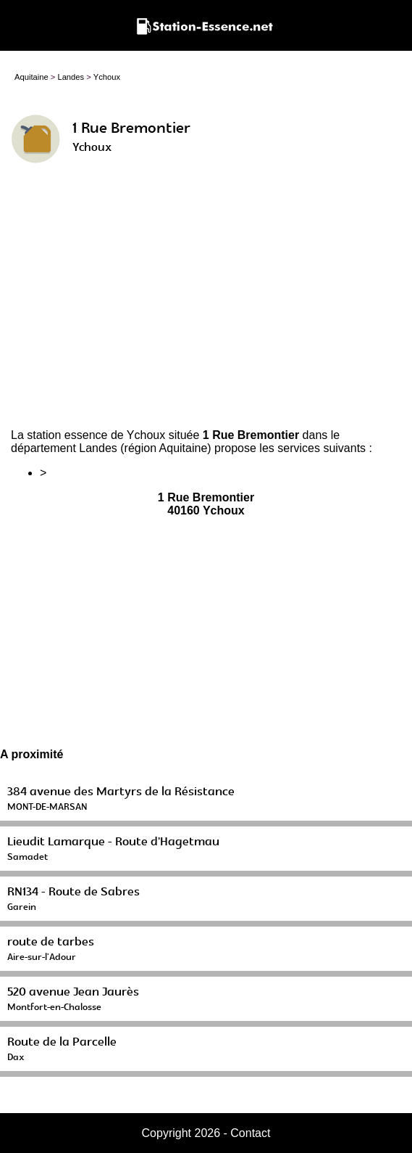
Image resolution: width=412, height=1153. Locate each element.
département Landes (64, 448)
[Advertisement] (206, 301)
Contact (250, 1133)
